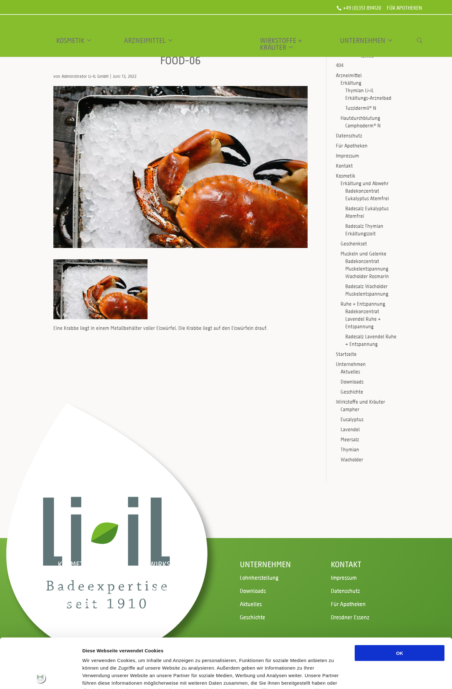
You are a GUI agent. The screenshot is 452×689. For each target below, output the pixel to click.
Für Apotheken (404, 8)
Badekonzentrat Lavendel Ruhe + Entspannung (363, 318)
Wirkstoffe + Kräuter (281, 44)
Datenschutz (349, 135)
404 (339, 65)
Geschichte (352, 392)
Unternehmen (362, 40)
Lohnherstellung (259, 577)
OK (399, 606)
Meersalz (350, 439)
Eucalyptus (352, 419)
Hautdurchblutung (360, 118)
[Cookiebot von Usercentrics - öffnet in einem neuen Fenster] (40, 676)
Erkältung (351, 83)
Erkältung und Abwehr (365, 183)
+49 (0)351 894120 (362, 8)
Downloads (352, 382)
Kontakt (344, 166)
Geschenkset (354, 243)
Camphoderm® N (363, 125)
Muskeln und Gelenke (363, 253)
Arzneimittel (145, 40)
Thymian (350, 449)
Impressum (347, 156)
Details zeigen (334, 676)
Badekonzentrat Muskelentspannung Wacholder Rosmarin (367, 268)
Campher (350, 409)
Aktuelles (350, 371)
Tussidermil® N (360, 108)
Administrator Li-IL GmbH (85, 76)
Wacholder (352, 459)
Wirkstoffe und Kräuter (360, 402)
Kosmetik (70, 40)
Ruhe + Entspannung (363, 304)
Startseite (346, 354)
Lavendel (350, 429)
